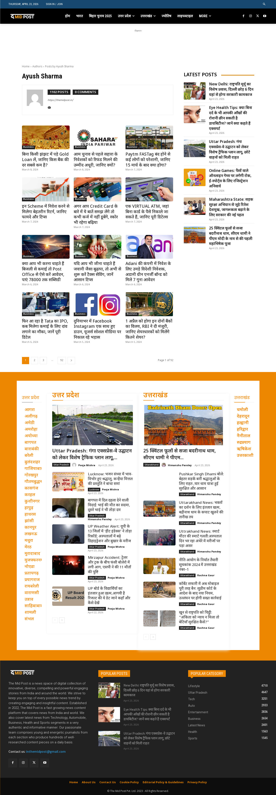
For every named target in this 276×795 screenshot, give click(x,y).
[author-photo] (37, 100)
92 (61, 360)
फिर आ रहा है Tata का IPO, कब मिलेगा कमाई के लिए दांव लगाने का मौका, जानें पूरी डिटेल (45, 329)
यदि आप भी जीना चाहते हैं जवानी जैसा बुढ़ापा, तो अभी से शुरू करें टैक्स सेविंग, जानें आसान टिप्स (97, 272)
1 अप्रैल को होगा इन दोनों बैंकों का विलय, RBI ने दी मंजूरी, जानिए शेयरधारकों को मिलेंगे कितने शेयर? (148, 329)
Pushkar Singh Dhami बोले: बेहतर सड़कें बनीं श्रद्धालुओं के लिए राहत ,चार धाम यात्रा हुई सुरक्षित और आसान (201, 481)
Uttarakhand (152, 464)
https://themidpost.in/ (60, 100)
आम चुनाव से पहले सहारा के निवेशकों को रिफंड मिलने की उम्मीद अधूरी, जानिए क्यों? (96, 160)
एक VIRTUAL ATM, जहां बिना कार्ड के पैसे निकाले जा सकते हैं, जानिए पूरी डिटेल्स (147, 212)
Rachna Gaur (205, 575)
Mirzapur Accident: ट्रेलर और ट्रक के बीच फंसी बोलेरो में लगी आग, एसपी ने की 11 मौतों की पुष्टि (109, 564)
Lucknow (94, 489)
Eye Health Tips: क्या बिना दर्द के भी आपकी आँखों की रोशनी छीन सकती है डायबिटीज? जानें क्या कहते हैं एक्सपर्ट (230, 118)
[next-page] (71, 360)
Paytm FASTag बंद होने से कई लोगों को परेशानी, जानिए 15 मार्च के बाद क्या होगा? (147, 160)
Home (26, 66)
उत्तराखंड (155, 396)
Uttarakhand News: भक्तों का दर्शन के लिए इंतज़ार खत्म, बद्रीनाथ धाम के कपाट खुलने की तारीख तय (201, 510)
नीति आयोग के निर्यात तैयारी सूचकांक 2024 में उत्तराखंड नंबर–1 (198, 565)
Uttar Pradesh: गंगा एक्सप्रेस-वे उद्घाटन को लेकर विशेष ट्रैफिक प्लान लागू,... (92, 454)
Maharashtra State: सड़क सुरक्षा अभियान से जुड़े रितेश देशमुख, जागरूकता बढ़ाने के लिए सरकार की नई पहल (231, 207)
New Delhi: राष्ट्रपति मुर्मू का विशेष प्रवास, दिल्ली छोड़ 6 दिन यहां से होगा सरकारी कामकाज (231, 89)
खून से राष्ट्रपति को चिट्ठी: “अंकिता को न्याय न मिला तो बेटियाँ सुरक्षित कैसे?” (199, 617)
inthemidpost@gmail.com (46, 752)
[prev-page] (55, 620)
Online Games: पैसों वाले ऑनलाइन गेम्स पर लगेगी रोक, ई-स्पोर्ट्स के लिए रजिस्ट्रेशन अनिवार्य (230, 179)
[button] (264, 4)
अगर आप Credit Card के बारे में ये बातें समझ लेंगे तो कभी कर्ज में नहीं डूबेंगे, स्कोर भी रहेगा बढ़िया (96, 215)
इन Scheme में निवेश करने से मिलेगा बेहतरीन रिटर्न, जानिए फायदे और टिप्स (45, 212)
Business (28, 147)
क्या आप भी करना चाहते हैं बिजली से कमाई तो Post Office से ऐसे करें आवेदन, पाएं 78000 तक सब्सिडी (43, 272)
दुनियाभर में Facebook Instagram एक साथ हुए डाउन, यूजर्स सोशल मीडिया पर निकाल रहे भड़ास (97, 329)
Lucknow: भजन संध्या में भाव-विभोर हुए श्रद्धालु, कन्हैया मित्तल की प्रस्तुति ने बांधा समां (110, 479)
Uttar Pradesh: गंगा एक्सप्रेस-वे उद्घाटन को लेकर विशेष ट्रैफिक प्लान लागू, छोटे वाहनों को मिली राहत (229, 150)
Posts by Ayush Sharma (59, 66)
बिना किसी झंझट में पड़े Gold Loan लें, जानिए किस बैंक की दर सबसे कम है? (45, 160)
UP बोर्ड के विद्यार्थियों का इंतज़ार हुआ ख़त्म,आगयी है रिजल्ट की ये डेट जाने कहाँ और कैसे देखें (109, 596)
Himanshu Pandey (100, 519)
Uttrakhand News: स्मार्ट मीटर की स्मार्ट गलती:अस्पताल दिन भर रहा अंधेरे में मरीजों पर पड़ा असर (200, 538)
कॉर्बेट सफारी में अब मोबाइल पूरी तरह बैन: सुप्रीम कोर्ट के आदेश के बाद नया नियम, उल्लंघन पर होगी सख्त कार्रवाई (200, 591)
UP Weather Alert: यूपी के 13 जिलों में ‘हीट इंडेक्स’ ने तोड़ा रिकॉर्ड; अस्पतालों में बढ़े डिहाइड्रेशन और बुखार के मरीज (110, 534)
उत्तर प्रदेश (65, 396)
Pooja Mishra (86, 465)
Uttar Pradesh (61, 464)
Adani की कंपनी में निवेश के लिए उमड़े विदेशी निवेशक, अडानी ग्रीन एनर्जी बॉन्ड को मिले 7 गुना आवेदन (148, 272)
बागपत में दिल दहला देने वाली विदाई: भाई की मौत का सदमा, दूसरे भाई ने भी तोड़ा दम (109, 505)
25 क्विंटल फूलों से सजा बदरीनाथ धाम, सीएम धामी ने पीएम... (179, 454)
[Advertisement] (138, 43)
